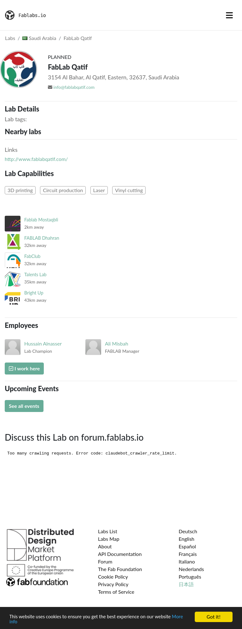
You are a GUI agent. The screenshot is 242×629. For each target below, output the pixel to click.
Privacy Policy (113, 584)
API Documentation (120, 554)
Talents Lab (35, 274)
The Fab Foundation (120, 569)
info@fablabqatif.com (74, 87)
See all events (24, 406)
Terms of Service (116, 592)
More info (20, 622)
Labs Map (108, 539)
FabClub (32, 256)
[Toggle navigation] (229, 15)
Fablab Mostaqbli (41, 219)
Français (188, 554)
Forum (105, 561)
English (186, 539)
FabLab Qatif (78, 38)
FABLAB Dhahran (41, 238)
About (105, 546)
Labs (10, 38)
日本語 (186, 584)
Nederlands (191, 569)
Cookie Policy (113, 577)
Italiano (187, 561)
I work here (24, 368)
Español (187, 546)
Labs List (107, 531)
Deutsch (188, 531)
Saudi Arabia (39, 38)
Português (190, 577)
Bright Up (33, 292)
